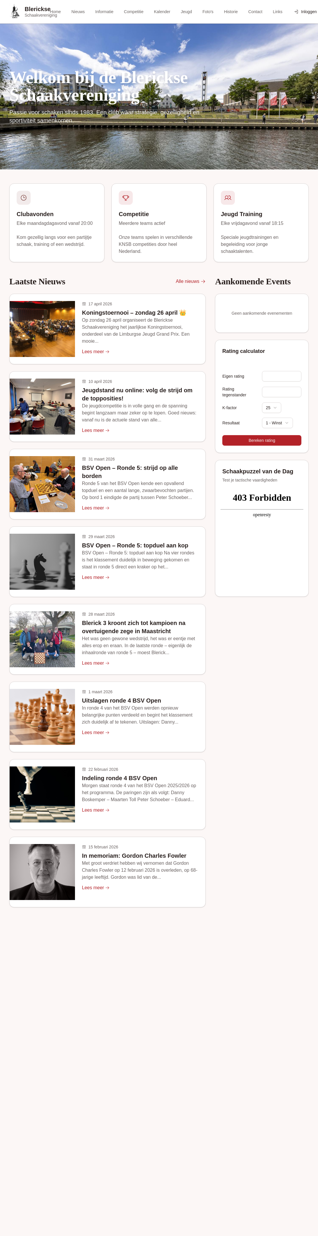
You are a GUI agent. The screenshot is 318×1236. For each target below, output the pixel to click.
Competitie (134, 11)
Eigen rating (233, 376)
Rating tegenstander (234, 392)
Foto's (208, 11)
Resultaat (231, 423)
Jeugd (186, 11)
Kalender (162, 11)
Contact (255, 11)
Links (277, 11)
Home (55, 11)
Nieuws (78, 11)
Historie (231, 11)
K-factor (229, 407)
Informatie (104, 11)
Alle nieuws (191, 281)
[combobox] (271, 407)
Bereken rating (262, 440)
